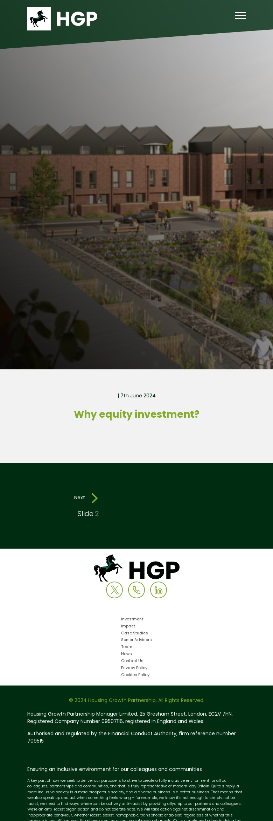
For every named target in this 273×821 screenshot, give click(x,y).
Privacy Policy (134, 668)
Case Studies (134, 633)
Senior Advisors (136, 640)
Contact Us (132, 661)
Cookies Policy (135, 675)
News (126, 654)
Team (126, 647)
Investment (132, 619)
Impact (128, 626)
